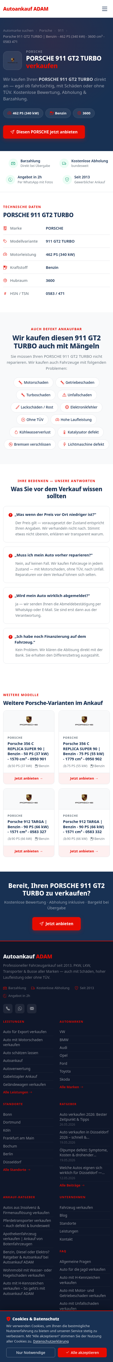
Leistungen (69, 1231)
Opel (63, 1055)
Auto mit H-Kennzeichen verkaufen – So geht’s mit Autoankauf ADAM (24, 1288)
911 (61, 30)
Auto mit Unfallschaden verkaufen (79, 1306)
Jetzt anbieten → (29, 778)
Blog (63, 1215)
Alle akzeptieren (82, 1352)
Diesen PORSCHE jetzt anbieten (44, 132)
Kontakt (66, 1239)
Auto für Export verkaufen (25, 1031)
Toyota (65, 1071)
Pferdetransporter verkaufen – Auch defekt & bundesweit (27, 1223)
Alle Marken (71, 1087)
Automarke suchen (18, 30)
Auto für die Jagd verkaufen (82, 1269)
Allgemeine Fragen (75, 1261)
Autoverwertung (16, 1068)
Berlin (8, 1153)
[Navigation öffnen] (104, 9)
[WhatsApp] (19, 1008)
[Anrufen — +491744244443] (7, 1008)
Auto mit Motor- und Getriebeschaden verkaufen (83, 1293)
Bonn (7, 1114)
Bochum (10, 1146)
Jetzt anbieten (56, 924)
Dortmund (12, 1122)
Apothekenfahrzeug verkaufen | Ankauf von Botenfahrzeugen (23, 1239)
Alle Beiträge (72, 1185)
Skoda (65, 1079)
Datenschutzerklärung (51, 1341)
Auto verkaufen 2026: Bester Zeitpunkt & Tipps (83, 1117)
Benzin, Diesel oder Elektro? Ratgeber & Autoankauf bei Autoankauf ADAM (26, 1257)
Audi (63, 1047)
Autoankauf (25, 8)
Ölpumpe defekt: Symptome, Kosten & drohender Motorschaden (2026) (84, 1152)
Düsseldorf (12, 1161)
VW (62, 1031)
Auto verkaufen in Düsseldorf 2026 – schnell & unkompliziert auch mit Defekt (84, 1134)
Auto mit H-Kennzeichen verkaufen (80, 1280)
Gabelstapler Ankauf (20, 1076)
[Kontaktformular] (31, 1008)
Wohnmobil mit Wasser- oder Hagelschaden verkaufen (27, 1273)
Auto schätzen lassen (20, 1052)
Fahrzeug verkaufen (76, 1207)
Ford (63, 1063)
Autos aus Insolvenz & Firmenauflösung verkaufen (26, 1210)
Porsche (45, 30)
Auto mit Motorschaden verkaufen (23, 1042)
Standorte (68, 1223)
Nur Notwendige (30, 1352)
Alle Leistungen (17, 1092)
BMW (64, 1039)
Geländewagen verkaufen (24, 1084)
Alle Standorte (16, 1169)
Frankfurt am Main (18, 1138)
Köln (7, 1130)
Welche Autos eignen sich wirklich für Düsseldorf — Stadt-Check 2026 (81, 1170)
